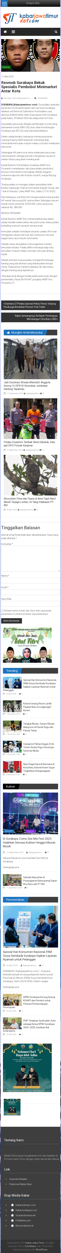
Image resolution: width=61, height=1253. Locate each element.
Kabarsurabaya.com (26, 1210)
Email (4, 587)
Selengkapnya (11, 867)
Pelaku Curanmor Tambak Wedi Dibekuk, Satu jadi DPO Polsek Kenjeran (29, 444)
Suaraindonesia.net (25, 1215)
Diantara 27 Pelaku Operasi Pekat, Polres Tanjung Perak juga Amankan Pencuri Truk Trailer (30, 305)
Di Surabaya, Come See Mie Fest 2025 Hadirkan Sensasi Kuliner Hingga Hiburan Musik (29, 842)
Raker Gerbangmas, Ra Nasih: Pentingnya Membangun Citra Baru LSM (36, 317)
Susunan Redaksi (18, 1179)
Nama (5, 575)
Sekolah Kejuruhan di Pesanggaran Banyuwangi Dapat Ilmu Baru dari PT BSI (40, 880)
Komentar (7, 544)
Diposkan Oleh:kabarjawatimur (16, 98)
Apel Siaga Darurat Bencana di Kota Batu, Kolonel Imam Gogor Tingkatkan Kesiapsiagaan (39, 767)
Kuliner (20, 831)
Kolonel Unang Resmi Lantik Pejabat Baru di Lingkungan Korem (37, 707)
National (6, 67)
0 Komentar (40, 98)
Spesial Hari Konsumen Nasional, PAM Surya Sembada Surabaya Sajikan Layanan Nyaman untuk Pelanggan (30, 955)
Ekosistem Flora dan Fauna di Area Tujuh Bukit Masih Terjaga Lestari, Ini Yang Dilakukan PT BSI (30, 502)
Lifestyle (30, 831)
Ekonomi (9, 831)
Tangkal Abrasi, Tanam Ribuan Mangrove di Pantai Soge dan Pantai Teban (38, 727)
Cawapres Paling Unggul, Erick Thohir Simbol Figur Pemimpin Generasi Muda (38, 747)
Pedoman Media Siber (20, 1184)
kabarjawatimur (33, 393)
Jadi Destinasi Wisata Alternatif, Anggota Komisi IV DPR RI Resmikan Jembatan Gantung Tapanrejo (27, 386)
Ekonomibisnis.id (24, 1225)
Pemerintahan (11, 944)
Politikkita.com (23, 1220)
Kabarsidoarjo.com (26, 1205)
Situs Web (6, 599)
